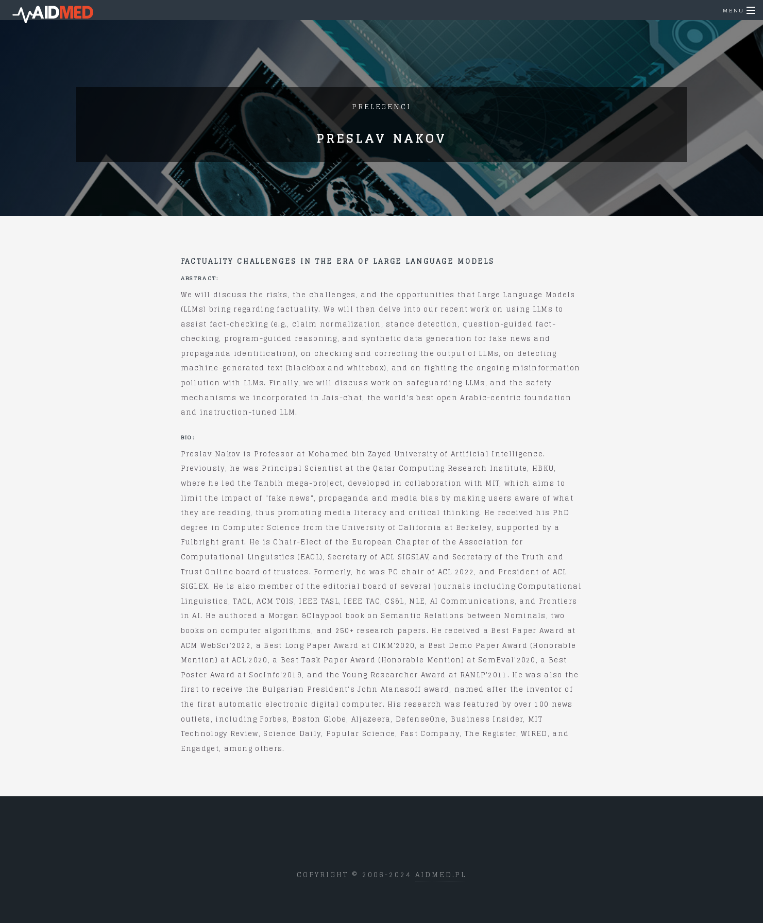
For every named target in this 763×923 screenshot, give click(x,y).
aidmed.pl (440, 875)
